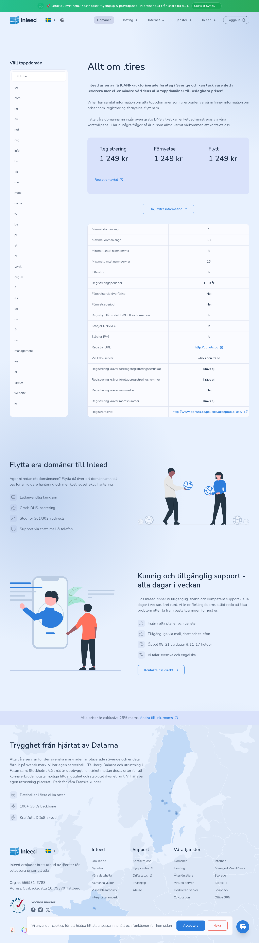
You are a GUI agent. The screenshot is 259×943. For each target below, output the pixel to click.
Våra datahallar (102, 875)
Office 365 (222, 897)
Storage (220, 875)
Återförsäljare (183, 875)
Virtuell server (184, 883)
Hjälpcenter (143, 868)
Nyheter (97, 868)
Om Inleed (99, 861)
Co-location (182, 897)
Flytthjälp (139, 883)
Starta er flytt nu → (206, 6)
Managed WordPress (230, 868)
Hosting (179, 868)
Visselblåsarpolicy (104, 890)
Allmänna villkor (103, 883)
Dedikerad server (186, 890)
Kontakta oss (142, 861)
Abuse (137, 890)
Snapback (221, 890)
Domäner (180, 861)
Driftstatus (142, 875)
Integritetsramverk (105, 897)
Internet (220, 861)
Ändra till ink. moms (159, 717)
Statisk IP (221, 883)
